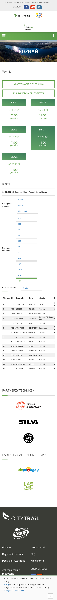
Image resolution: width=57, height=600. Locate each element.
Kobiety (21, 205)
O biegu (6, 547)
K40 (19, 235)
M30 (20, 264)
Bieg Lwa (17, 7)
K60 (19, 247)
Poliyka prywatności (14, 560)
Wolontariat (38, 547)
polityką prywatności (14, 590)
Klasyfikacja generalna (29, 84)
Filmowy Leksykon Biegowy (17, 2)
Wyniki (25, 288)
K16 (19, 218)
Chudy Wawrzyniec (41, 2)
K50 (19, 241)
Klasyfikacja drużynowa (28, 93)
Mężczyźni (22, 211)
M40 (20, 269)
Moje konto (37, 560)
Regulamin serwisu (13, 553)
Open (20, 199)
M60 (20, 281)
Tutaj (6, 584)
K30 (19, 229)
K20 (19, 224)
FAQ (33, 553)
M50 (20, 275)
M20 (20, 258)
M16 (19, 252)
